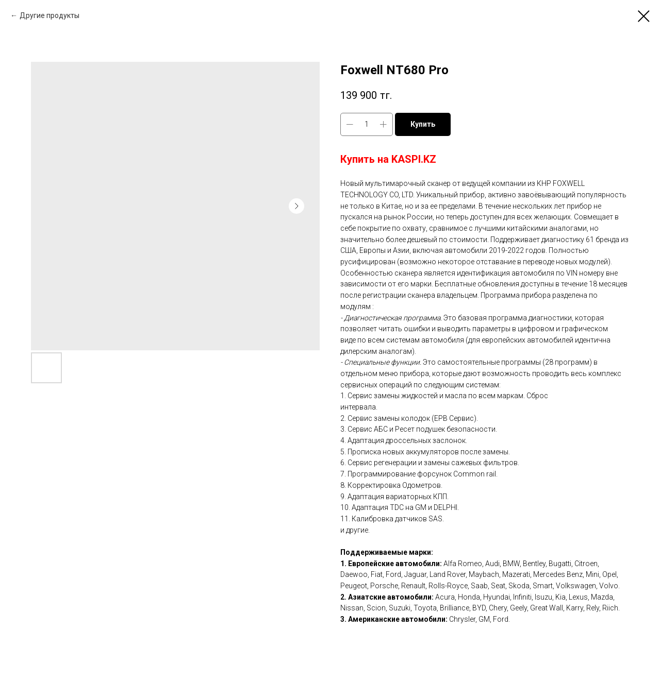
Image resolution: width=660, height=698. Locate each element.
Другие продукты (49, 15)
